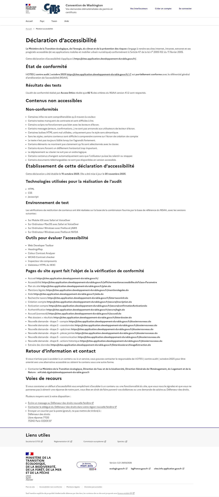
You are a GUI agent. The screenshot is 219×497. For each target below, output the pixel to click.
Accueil (29, 21)
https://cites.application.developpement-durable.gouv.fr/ (97, 74)
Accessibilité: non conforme (50, 487)
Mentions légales (73, 487)
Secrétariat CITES (33, 441)
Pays (42, 21)
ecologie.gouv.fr (117, 468)
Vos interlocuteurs (138, 8)
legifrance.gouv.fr (139, 468)
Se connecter (185, 8)
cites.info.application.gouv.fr (168, 468)
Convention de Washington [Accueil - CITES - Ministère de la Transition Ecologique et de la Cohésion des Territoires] (84, 5)
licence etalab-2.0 (125, 493)
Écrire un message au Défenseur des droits (59, 403)
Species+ (121, 441)
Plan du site (30, 487)
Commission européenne (93, 441)
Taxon (54, 21)
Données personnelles (93, 487)
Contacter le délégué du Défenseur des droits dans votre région (71, 407)
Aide (66, 21)
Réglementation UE (62, 441)
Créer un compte (163, 8)
